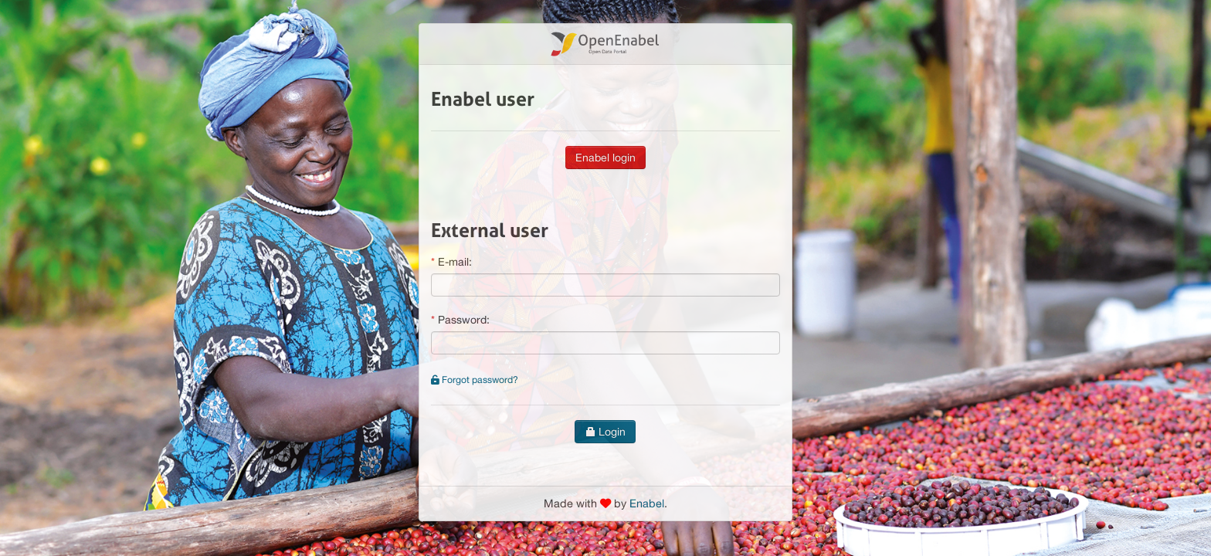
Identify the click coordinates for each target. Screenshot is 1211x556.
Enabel (646, 503)
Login (605, 431)
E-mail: (455, 262)
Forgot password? (474, 379)
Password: (464, 320)
